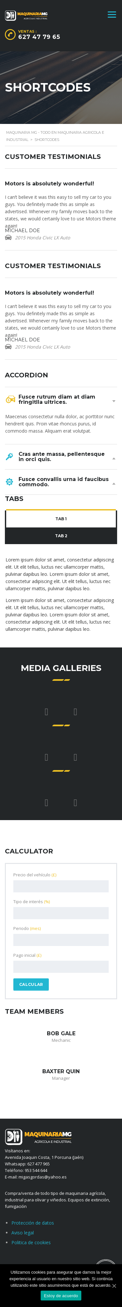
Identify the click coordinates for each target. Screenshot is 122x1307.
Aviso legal (22, 1233)
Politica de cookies (31, 1242)
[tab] (61, 518)
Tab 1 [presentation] (61, 518)
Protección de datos (32, 1223)
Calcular (31, 984)
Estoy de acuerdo (61, 1295)
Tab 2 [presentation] (61, 535)
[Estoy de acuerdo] (114, 1285)
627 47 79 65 (39, 37)
